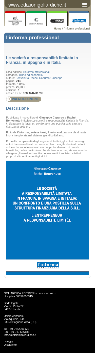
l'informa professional (77, 28)
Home (57, 28)
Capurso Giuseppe (50, 77)
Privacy (8, 341)
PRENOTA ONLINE (25, 99)
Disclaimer (10, 344)
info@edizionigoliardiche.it (20, 334)
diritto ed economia (31, 74)
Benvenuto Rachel (26, 77)
